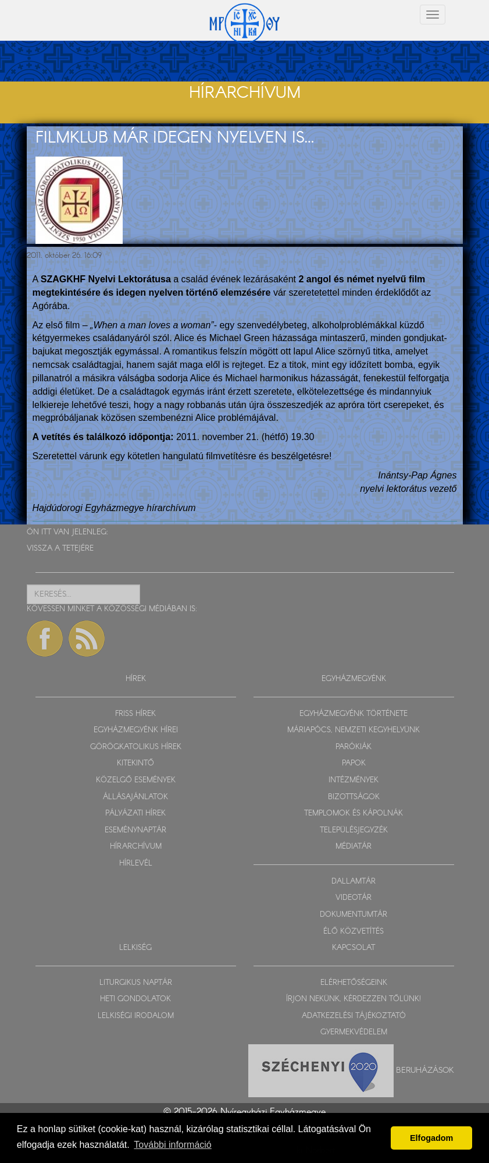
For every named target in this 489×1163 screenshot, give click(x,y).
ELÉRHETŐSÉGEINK (353, 982)
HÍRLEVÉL (135, 863)
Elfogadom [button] (431, 1138)
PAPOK (354, 763)
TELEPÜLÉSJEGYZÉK (354, 830)
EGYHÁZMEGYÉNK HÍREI (136, 730)
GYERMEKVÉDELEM (353, 1032)
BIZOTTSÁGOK (354, 797)
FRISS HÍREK (135, 713)
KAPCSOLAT (353, 947)
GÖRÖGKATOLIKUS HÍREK (135, 747)
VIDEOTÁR (353, 897)
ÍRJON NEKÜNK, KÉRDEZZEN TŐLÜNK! (353, 999)
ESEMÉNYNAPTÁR (135, 830)
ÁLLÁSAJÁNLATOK (135, 797)
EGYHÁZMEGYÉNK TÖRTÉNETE (353, 713)
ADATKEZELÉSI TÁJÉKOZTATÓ (354, 1016)
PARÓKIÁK (353, 747)
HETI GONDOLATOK (135, 999)
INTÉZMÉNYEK (354, 780)
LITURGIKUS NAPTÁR (135, 982)
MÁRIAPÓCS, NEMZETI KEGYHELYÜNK (353, 730)
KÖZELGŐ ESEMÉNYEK (136, 780)
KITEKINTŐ (135, 763)
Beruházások (425, 1070)
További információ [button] (172, 1145)
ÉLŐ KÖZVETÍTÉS (353, 931)
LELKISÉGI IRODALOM (136, 1016)
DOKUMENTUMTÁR (353, 914)
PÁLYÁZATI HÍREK (135, 813)
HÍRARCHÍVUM (136, 846)
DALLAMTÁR (353, 881)
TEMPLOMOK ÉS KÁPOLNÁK (353, 813)
